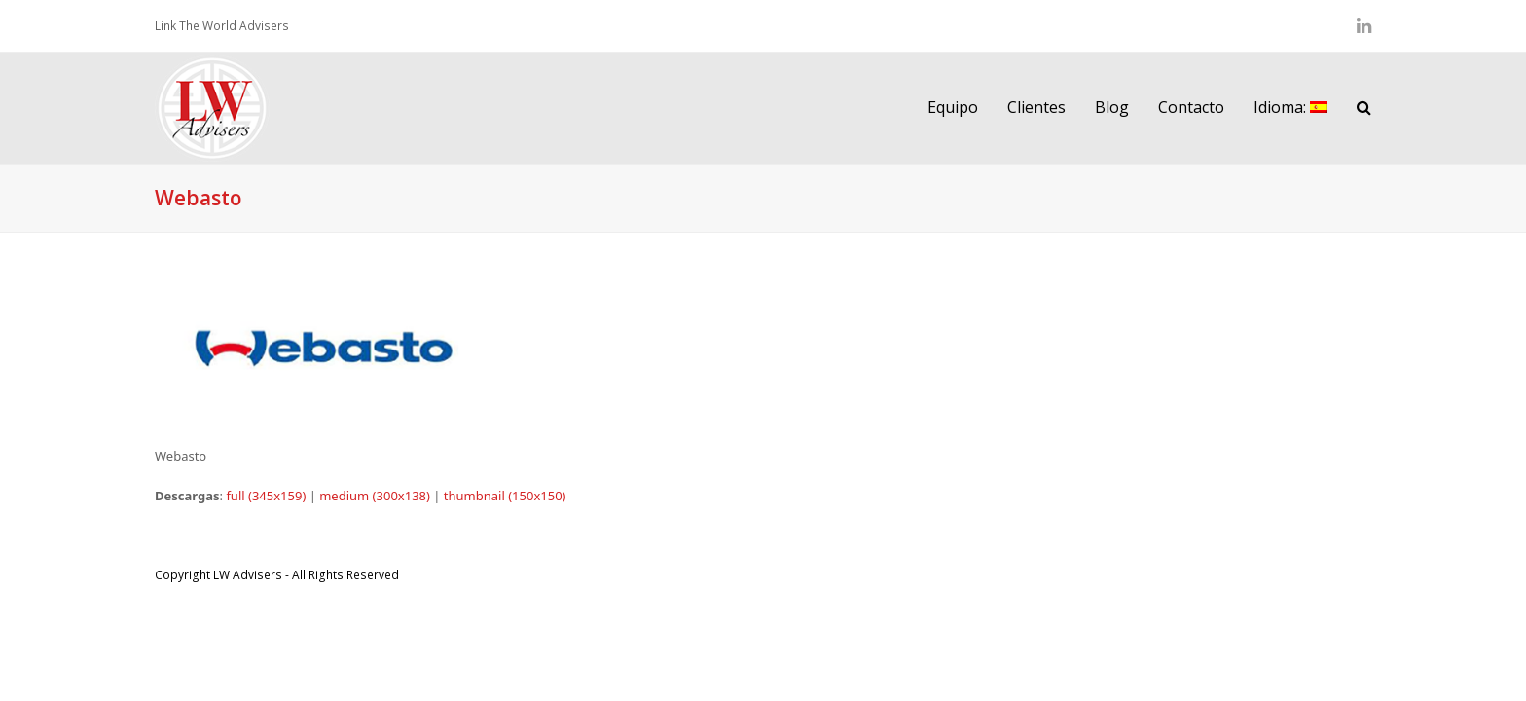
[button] (1364, 108)
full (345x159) (266, 495)
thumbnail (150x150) (505, 495)
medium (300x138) (374, 495)
